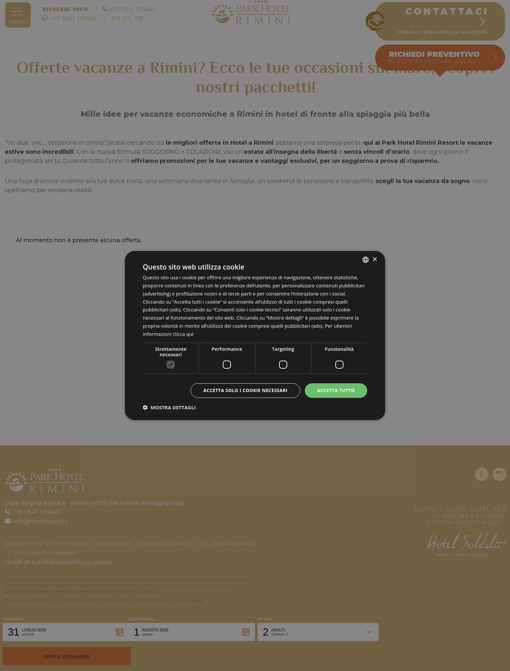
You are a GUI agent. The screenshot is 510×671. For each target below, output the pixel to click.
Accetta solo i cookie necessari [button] (245, 390)
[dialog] (255, 335)
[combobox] (365, 260)
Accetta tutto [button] (336, 390)
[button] (169, 407)
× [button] (374, 259)
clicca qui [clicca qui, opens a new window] (183, 334)
